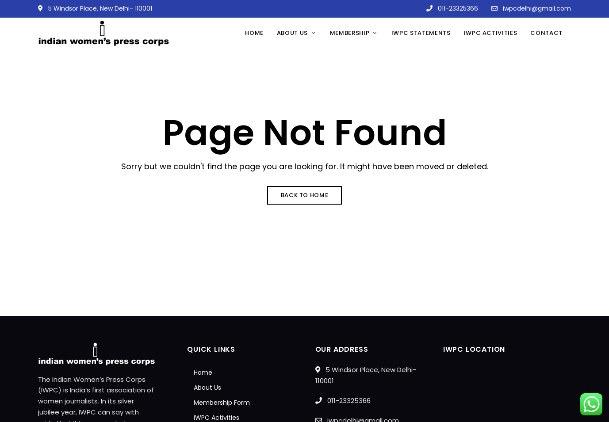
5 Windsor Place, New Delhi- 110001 (95, 8)
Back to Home (305, 195)
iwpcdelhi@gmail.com (531, 8)
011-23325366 (452, 8)
